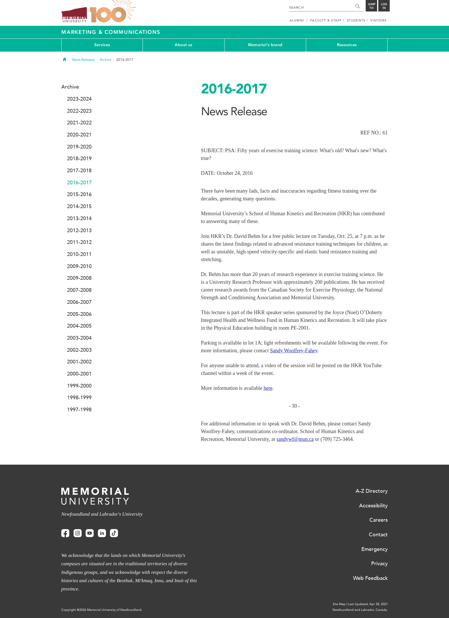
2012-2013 (79, 230)
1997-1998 (79, 409)
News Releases (83, 60)
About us (183, 44)
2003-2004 (79, 338)
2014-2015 (79, 206)
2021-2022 (79, 123)
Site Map (339, 604)
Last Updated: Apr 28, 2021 (368, 604)
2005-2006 (79, 314)
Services (102, 44)
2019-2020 (79, 147)
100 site (112, 11)
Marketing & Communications (110, 32)
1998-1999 (79, 397)
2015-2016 (79, 194)
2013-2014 (79, 218)
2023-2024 (79, 99)
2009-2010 (79, 266)
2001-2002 (79, 362)
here (267, 388)
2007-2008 (79, 290)
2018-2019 (79, 158)
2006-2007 (79, 302)
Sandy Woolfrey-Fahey (294, 350)
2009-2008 (79, 278)
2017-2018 (79, 170)
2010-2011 (79, 254)
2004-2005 (79, 326)
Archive (105, 60)
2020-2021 (79, 135)
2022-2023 (79, 111)
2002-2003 (79, 350)
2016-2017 (79, 182)
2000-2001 (79, 374)
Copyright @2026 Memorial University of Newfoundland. (101, 610)
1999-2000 (79, 386)
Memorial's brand (265, 44)
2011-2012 (79, 242)
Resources (347, 44)
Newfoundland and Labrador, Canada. (360, 610)
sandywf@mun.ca (295, 439)
